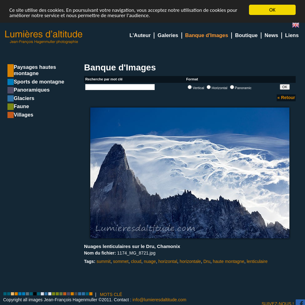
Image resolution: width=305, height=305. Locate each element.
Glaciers (24, 98)
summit (103, 261)
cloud (136, 261)
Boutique (246, 35)
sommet (121, 261)
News (271, 35)
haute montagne (228, 261)
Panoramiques (32, 90)
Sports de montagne (39, 82)
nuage (150, 261)
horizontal (167, 261)
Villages (23, 115)
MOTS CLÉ (111, 294)
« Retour (286, 97)
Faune (21, 106)
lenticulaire (257, 261)
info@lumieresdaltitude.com (159, 299)
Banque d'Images (206, 35)
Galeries (167, 35)
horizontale (190, 261)
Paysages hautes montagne (35, 70)
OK (272, 10)
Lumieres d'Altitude (44, 37)
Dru (206, 261)
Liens (292, 35)
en (298, 26)
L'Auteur (140, 35)
